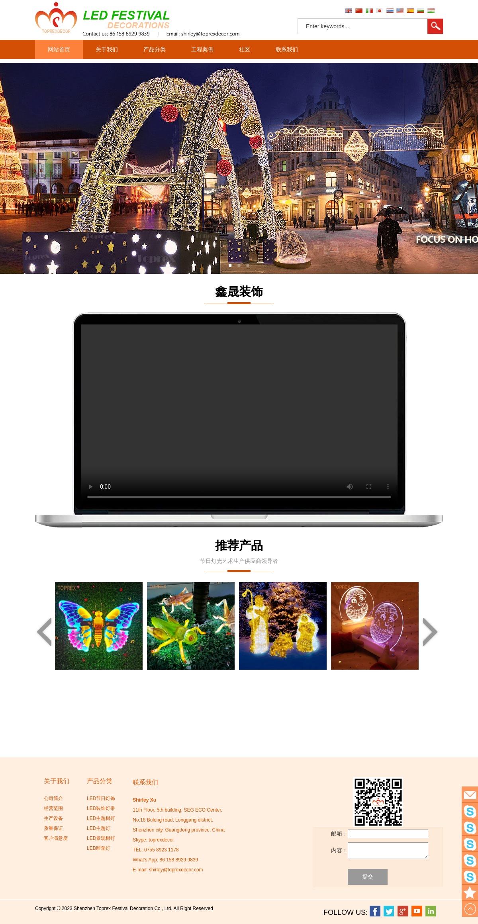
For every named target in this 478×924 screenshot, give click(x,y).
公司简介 (53, 798)
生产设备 (53, 818)
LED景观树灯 (101, 838)
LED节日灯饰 (101, 798)
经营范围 (53, 808)
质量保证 (53, 828)
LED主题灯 (98, 828)
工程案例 (202, 49)
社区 (244, 49)
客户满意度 (56, 838)
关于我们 (107, 49)
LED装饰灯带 (101, 808)
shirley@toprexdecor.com (176, 870)
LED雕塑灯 (98, 848)
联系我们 (287, 49)
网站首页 (59, 49)
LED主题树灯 (101, 818)
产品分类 (154, 49)
